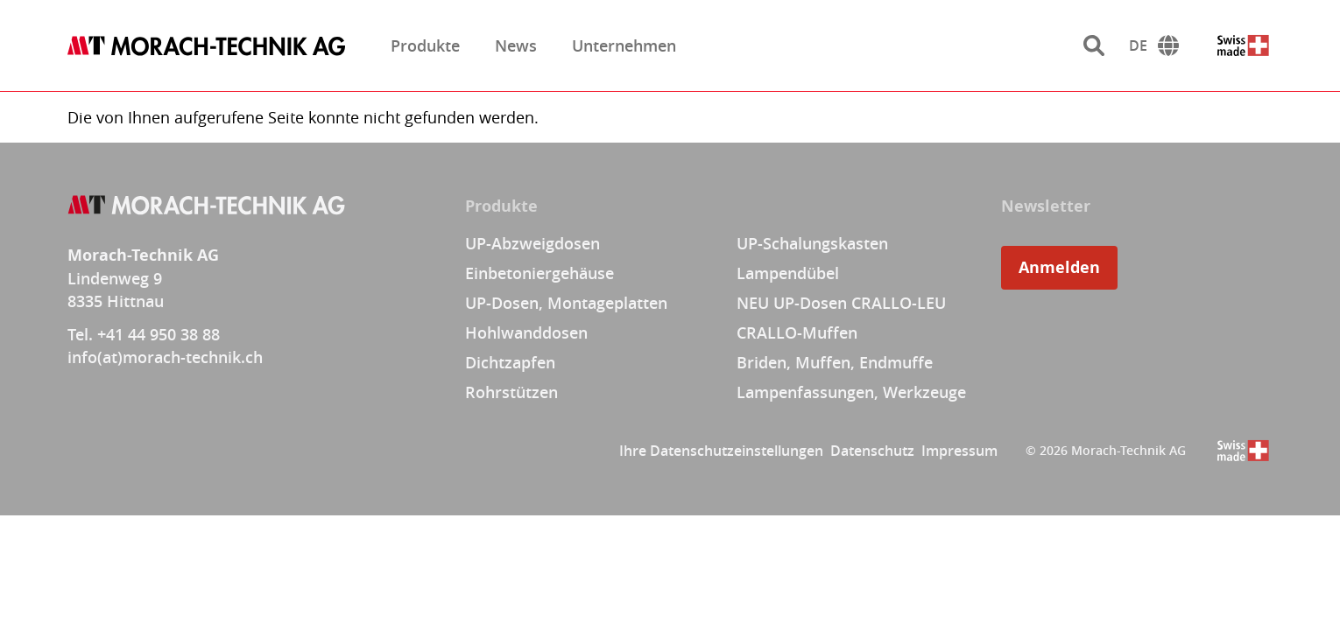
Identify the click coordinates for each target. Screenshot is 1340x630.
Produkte (425, 45)
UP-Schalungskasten (812, 243)
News (516, 45)
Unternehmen (624, 45)
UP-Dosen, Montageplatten (566, 302)
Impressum (959, 450)
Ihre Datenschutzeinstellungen (721, 450)
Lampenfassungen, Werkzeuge (851, 392)
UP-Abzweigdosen (532, 243)
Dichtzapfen (510, 362)
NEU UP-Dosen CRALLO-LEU (841, 302)
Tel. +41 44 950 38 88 (143, 334)
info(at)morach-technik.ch (165, 357)
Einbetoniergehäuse (539, 273)
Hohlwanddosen (526, 332)
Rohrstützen (511, 392)
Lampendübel (788, 273)
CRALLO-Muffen (797, 332)
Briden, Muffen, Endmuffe (835, 362)
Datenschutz (872, 450)
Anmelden (1059, 267)
